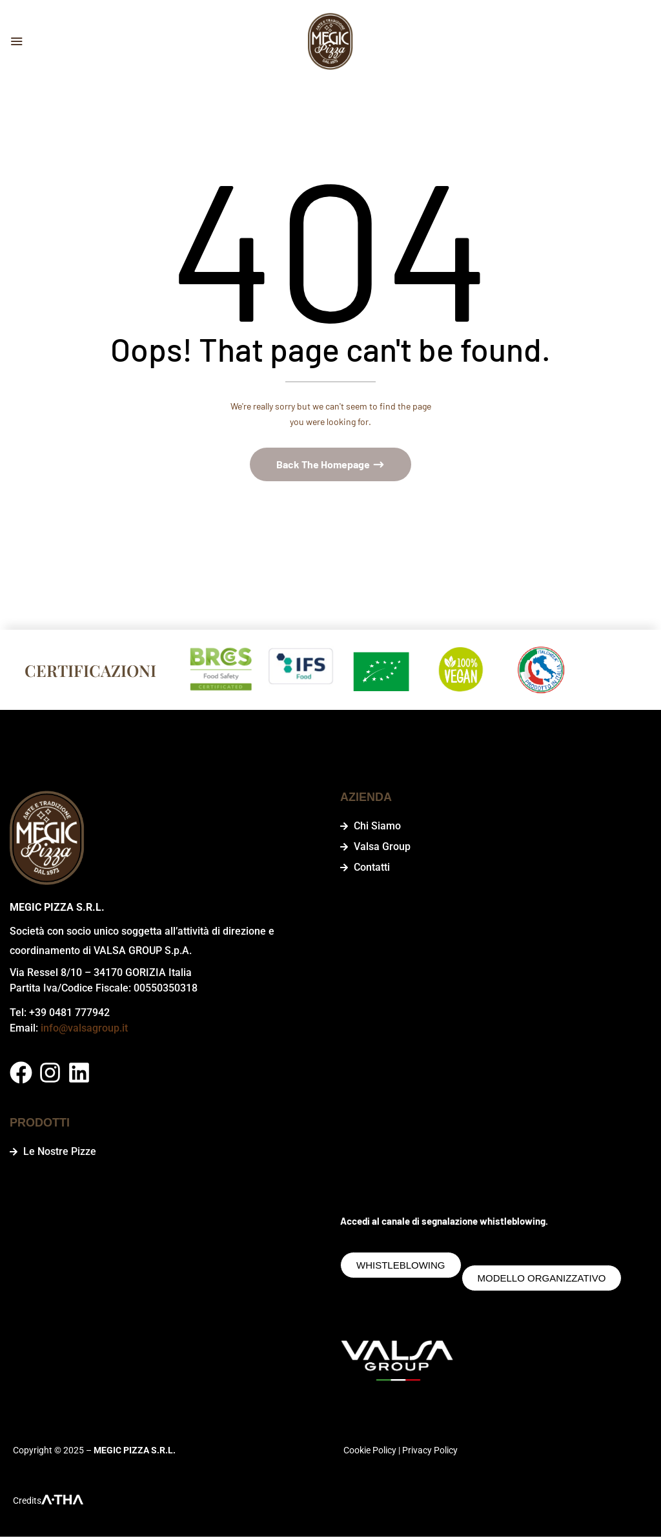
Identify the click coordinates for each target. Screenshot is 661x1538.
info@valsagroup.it (84, 1029)
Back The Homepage (324, 465)
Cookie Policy (369, 1451)
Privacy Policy (430, 1451)
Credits (27, 1502)
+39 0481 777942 (69, 1014)
